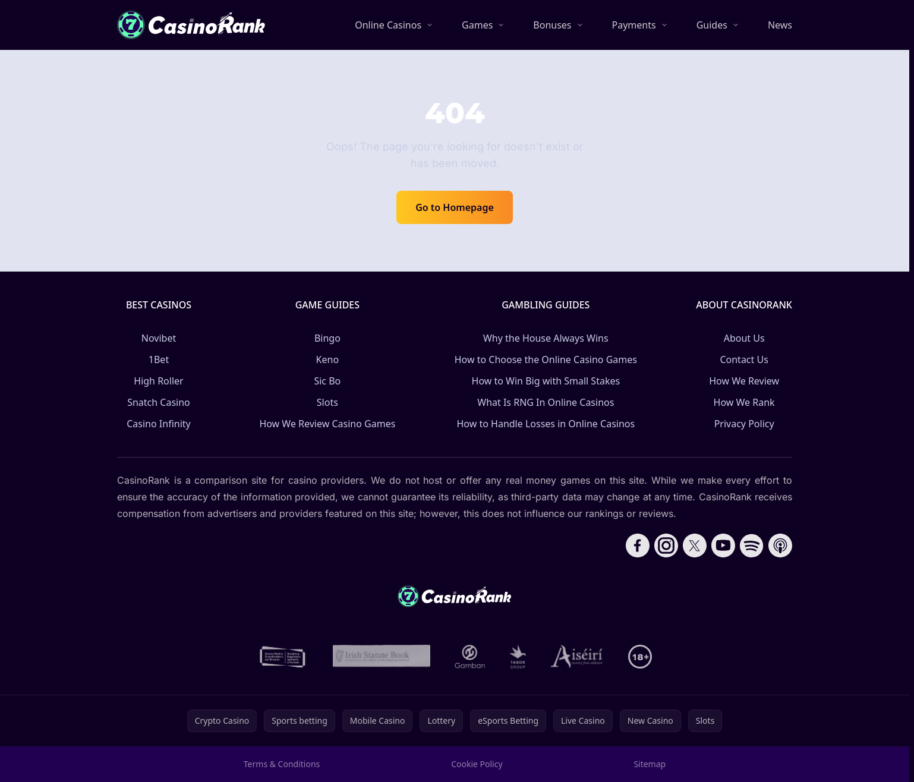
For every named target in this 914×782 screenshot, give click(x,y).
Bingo (327, 338)
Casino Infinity (159, 423)
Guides (711, 24)
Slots (327, 402)
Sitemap (650, 764)
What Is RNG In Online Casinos (545, 402)
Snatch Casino (158, 402)
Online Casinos (388, 24)
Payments (634, 24)
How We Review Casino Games (327, 423)
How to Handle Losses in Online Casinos (545, 423)
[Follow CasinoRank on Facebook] (638, 545)
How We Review (744, 380)
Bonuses (552, 24)
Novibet (158, 338)
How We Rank (744, 402)
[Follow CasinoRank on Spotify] (752, 545)
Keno (327, 359)
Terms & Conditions (282, 764)
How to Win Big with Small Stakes (546, 380)
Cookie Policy (476, 764)
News (780, 24)
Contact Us (744, 359)
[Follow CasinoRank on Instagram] (666, 545)
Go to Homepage (454, 207)
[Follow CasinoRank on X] (695, 545)
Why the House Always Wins (546, 338)
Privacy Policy (744, 423)
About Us (744, 338)
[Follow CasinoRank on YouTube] (723, 545)
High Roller (158, 380)
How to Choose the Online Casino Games (546, 359)
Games (477, 24)
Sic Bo (327, 380)
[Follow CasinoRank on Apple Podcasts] (780, 545)
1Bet (159, 359)
